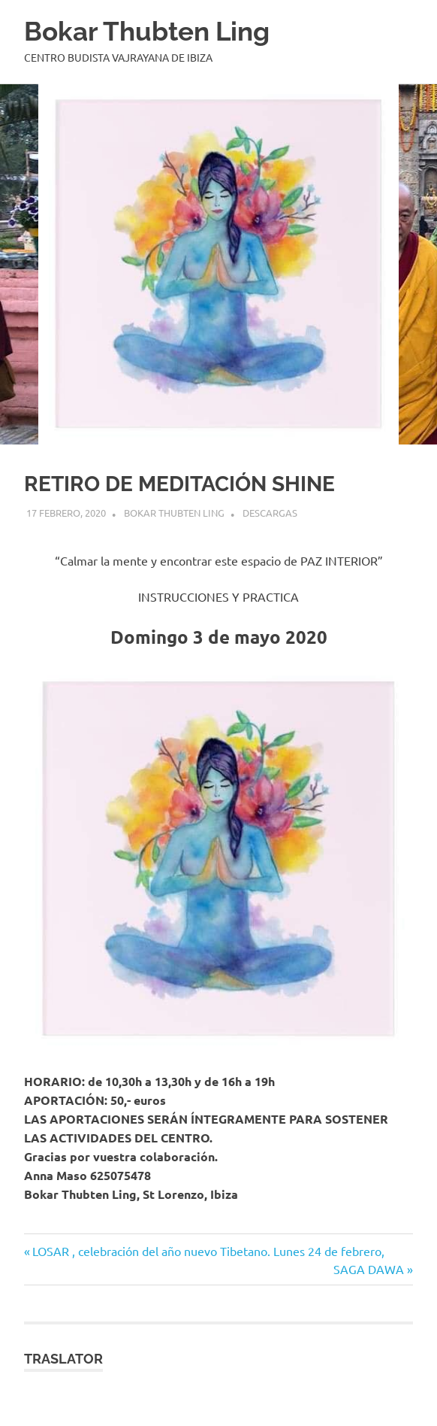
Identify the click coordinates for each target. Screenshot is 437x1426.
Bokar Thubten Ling (147, 31)
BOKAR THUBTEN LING (174, 512)
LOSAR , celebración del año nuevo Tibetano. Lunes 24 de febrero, (208, 1250)
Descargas (270, 512)
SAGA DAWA (368, 1268)
